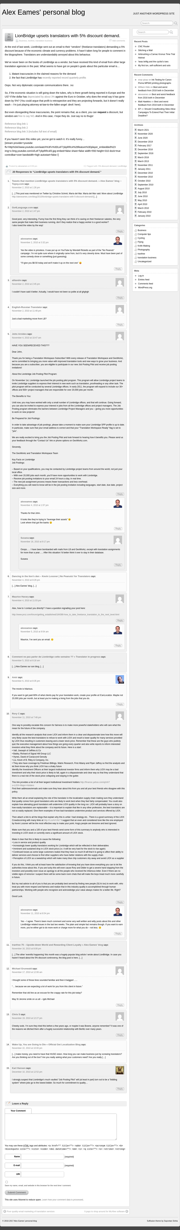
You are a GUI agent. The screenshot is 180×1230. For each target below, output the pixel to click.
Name (17, 1156)
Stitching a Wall (145, 50)
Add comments (118, 41)
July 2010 (142, 192)
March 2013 (143, 161)
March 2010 (143, 208)
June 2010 (143, 196)
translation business (44, 41)
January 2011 (144, 169)
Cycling (141, 238)
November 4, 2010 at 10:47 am (26, 338)
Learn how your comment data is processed (62, 1199)
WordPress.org (145, 287)
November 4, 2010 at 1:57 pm (35, 505)
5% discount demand (107, 166)
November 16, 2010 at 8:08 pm (26, 948)
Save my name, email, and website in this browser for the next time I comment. (38, 1185)
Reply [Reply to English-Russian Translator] (120, 324)
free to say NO (26, 116)
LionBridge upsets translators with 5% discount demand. (67, 35)
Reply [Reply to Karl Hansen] (120, 1089)
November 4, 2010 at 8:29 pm (26, 580)
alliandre (16, 280)
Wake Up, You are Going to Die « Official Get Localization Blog (46, 1044)
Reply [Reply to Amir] (120, 704)
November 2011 (145, 165)
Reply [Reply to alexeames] (118, 269)
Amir (14, 677)
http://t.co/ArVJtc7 (52, 820)
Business (23, 41)
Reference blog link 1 (16, 123)
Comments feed (145, 283)
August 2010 (144, 188)
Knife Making (144, 246)
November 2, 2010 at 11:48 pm (26, 311)
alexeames (22, 166)
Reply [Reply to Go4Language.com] (120, 231)
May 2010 (142, 200)
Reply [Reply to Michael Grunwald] (120, 1005)
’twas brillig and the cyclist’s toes (153, 61)
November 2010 (145, 177)
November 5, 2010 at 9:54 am (35, 631)
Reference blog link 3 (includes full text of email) (31, 131)
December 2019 (145, 142)
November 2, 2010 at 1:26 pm (26, 187)
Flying (140, 242)
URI (18, 1174)
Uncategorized (144, 261)
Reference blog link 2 (16, 127)
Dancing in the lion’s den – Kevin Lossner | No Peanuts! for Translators (51, 576)
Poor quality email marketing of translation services (29, 1211)
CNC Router (144, 46)
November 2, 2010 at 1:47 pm (26, 211)
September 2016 (145, 153)
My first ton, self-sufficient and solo (154, 65)
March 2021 (143, 130)
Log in (141, 276)
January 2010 (144, 216)
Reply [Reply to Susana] (118, 565)
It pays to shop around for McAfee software (106, 1211)
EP (139, 109)
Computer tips (144, 234)
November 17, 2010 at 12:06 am (27, 972)
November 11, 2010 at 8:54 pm (35, 913)
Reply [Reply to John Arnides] (120, 494)
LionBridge (122, 166)
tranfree (31, 41)
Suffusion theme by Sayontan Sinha (162, 1221)
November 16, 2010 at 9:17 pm (35, 541)
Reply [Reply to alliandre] (120, 298)
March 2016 (143, 157)
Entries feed (143, 279)
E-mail (17, 1165)
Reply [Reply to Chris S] (120, 1035)
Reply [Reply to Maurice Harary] (120, 620)
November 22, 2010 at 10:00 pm (27, 1048)
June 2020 (143, 138)
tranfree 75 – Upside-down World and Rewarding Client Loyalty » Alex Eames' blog (57, 944)
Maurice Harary (20, 596)
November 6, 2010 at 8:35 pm (26, 681)
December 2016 (145, 149)
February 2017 (144, 145)
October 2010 (144, 181)
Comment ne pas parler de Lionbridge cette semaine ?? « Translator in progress (56, 656)
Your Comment (18, 1111)
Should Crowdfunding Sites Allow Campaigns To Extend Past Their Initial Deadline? (156, 112)
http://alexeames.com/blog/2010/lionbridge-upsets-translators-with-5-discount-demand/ (52, 196)
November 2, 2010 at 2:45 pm (26, 284)
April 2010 (142, 204)
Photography (144, 249)
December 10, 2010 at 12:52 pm (27, 1072)
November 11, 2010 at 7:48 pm (26, 717)
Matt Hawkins (144, 101)
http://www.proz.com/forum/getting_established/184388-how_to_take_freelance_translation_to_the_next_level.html (65, 614)
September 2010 (145, 184)
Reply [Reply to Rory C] (120, 902)
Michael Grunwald (22, 968)
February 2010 (144, 212)
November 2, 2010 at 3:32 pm (35, 242)
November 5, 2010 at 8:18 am (26, 660)
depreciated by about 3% (41, 96)
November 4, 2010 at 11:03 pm (26, 600)
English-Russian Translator (27, 307)
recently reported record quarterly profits (64, 77)
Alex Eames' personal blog (43, 12)
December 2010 (145, 173)
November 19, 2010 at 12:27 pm (27, 1018)
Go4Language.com (22, 207)
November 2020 (145, 134)
